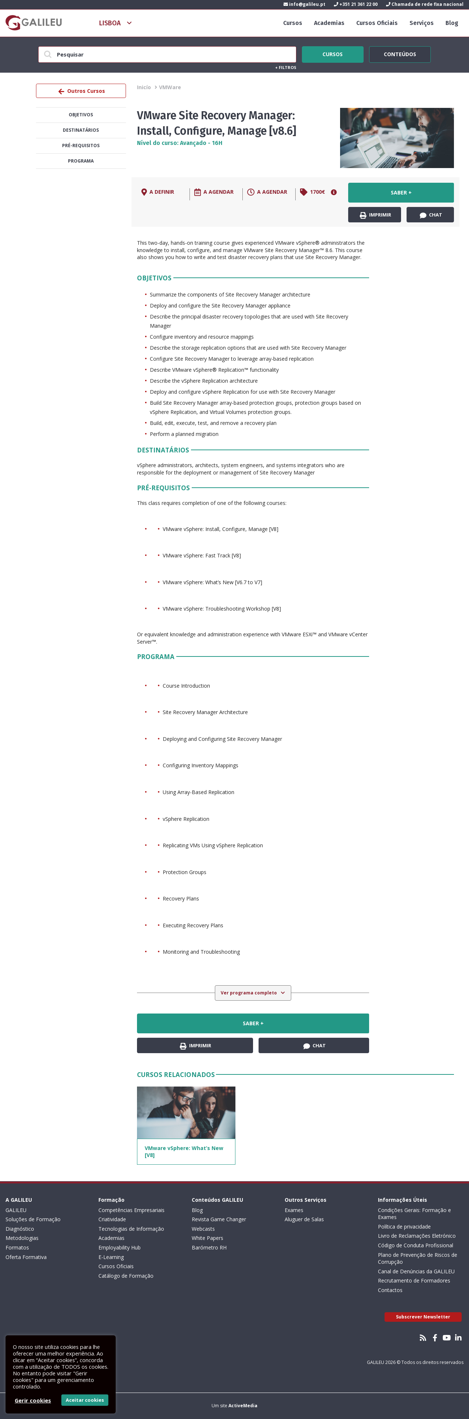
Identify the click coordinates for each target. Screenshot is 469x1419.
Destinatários (81, 130)
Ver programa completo (249, 993)
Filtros (285, 67)
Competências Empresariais (131, 1210)
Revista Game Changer (219, 1219)
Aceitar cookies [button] (85, 1400)
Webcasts (203, 1228)
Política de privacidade (404, 1226)
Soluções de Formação (33, 1219)
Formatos (17, 1247)
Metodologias (22, 1237)
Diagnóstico (20, 1228)
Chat (431, 215)
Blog (451, 22)
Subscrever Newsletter (423, 1317)
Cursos (292, 22)
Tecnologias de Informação (131, 1228)
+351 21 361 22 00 (356, 4)
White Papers (207, 1237)
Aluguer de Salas (304, 1219)
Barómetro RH (209, 1247)
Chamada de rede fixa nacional (424, 4)
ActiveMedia (242, 1405)
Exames (294, 1210)
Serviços (422, 22)
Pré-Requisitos (81, 145)
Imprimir (375, 215)
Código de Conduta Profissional (415, 1245)
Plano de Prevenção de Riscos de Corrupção (417, 1258)
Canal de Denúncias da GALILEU (416, 1271)
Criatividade (112, 1219)
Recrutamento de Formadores (414, 1280)
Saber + (401, 192)
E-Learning (111, 1257)
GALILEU (16, 1210)
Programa (81, 161)
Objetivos (81, 115)
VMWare (170, 87)
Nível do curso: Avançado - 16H (180, 142)
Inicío (144, 87)
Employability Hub (119, 1247)
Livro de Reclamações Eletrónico (417, 1235)
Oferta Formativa (26, 1257)
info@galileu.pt (304, 4)
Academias (329, 22)
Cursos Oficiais (377, 22)
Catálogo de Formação (126, 1275)
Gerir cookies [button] (33, 1400)
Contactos (390, 1290)
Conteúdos (399, 53)
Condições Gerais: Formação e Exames (414, 1214)
